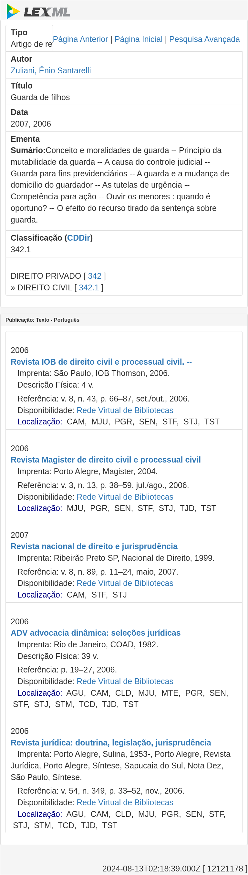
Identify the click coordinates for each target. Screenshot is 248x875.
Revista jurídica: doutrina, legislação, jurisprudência (111, 742)
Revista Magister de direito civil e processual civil (106, 459)
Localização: (39, 421)
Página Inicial (139, 39)
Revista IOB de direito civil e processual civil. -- (101, 361)
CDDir (78, 237)
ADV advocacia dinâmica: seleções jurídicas (96, 632)
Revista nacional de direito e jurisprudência (94, 546)
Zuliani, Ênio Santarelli (51, 70)
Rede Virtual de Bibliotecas (125, 410)
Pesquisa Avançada (204, 39)
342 (94, 275)
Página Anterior (80, 39)
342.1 (89, 287)
